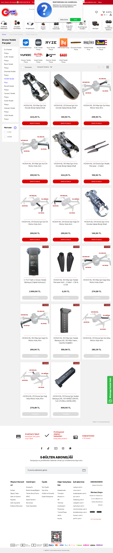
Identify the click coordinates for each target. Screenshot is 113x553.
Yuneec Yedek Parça (9, 95)
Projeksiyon (30, 24)
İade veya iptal (15, 503)
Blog (99, 2)
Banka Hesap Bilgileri (33, 490)
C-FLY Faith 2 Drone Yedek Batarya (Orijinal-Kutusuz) (35, 281)
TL (107, 12)
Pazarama (61, 509)
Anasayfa (29, 487)
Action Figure (43, 25)
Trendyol (60, 493)
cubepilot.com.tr (78, 503)
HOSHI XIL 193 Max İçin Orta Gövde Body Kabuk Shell (65, 164)
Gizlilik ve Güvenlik (48, 493)
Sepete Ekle (35, 123)
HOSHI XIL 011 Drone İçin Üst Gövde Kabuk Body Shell (66, 106)
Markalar (10, 127)
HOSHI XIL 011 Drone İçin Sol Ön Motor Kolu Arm (35, 222)
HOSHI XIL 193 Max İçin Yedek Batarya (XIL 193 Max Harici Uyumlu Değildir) (65, 340)
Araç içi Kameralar (56, 25)
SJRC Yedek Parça (9, 59)
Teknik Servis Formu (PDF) (32, 495)
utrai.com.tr (77, 490)
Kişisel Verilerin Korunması (31, 501)
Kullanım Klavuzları (16, 506)
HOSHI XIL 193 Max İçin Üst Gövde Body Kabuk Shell (35, 106)
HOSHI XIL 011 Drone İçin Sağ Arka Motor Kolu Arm (35, 397)
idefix (59, 515)
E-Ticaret (50, 550)
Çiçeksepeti (61, 506)
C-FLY (7, 132)
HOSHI (8, 137)
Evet (75, 19)
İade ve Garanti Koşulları (15, 498)
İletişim (12, 490)
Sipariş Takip (14, 493)
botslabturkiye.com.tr (80, 512)
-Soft (45, 550)
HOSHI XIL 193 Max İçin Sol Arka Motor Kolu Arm (96, 106)
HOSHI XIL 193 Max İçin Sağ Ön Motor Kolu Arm (35, 339)
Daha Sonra (64, 19)
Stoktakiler (27, 67)
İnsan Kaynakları (31, 506)
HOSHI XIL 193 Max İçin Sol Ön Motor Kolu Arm (34, 164)
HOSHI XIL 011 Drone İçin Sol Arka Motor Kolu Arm (96, 339)
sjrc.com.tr (76, 496)
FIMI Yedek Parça (63, 43)
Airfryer (95, 24)
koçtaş (60, 518)
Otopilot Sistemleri (17, 24)
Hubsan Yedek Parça (9, 110)
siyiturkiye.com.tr (78, 506)
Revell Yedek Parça (9, 88)
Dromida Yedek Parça (10, 73)
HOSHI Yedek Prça (9, 81)
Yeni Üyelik (45, 487)
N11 (58, 500)
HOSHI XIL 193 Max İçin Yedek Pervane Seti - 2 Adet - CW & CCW (65, 282)
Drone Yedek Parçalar (9, 41)
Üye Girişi (45, 490)
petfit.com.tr (77, 518)
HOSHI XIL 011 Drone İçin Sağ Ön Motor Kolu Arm (65, 222)
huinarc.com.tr (78, 515)
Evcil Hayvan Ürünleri (82, 25)
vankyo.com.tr (77, 487)
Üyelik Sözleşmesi (47, 496)
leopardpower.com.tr (79, 493)
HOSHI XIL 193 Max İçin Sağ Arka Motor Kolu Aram (96, 281)
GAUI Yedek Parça (8, 117)
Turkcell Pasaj (62, 512)
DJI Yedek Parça (8, 51)
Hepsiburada (62, 490)
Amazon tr (61, 496)
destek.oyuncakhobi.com (87, 2)
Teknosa (60, 503)
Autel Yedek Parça (8, 102)
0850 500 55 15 (23, 2)
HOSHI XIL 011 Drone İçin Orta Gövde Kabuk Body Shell (96, 222)
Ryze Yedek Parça (8, 66)
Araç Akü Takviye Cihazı (69, 25)
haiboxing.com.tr (78, 500)
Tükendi (35, 298)
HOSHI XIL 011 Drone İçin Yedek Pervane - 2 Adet (96, 164)
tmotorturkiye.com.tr (80, 509)
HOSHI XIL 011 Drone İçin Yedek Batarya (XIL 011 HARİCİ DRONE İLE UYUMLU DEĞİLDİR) (65, 398)
